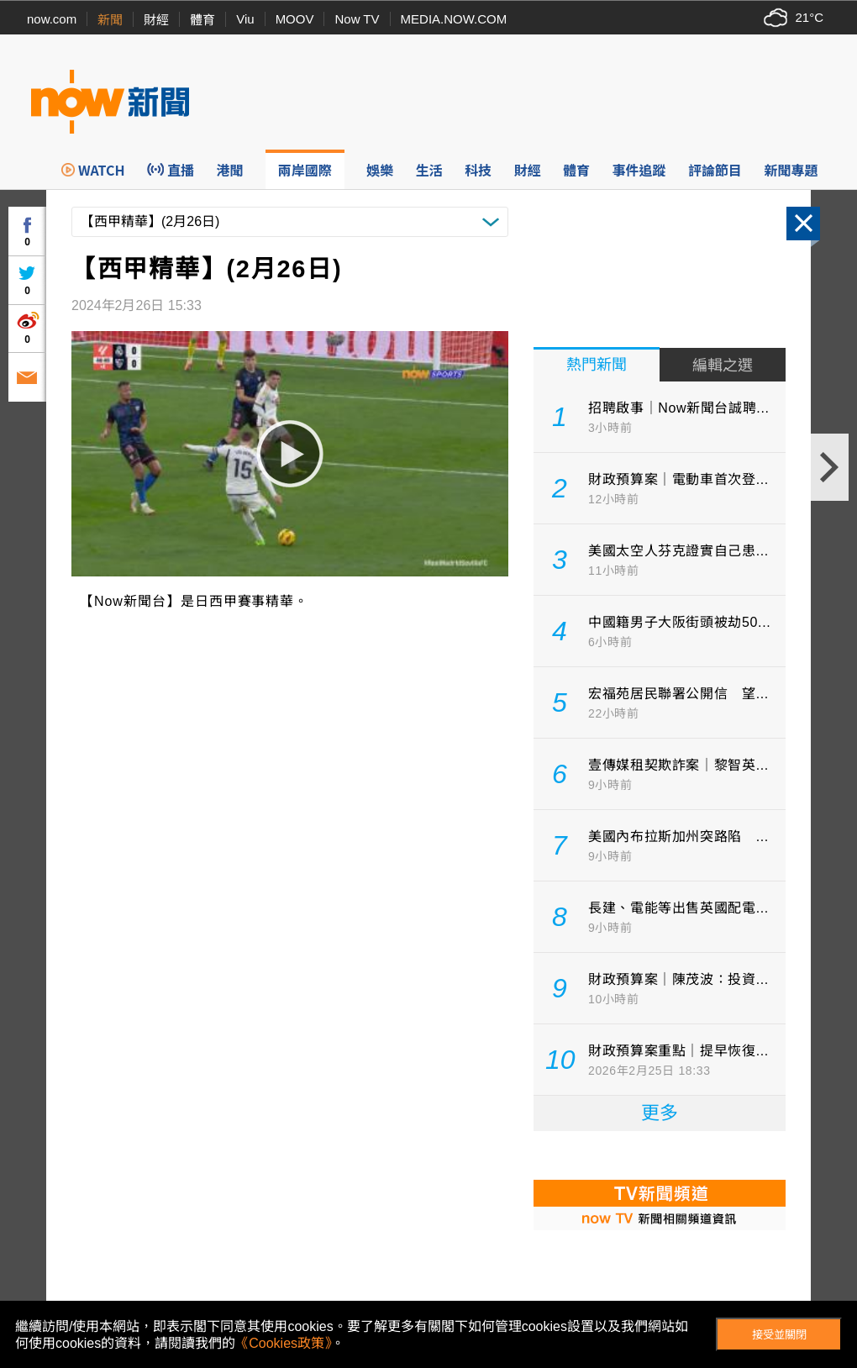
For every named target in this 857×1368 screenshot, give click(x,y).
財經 (156, 20)
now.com (51, 19)
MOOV (295, 19)
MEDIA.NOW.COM (454, 19)
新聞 (110, 20)
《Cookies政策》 (283, 1343)
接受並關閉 (779, 1335)
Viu (245, 19)
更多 (659, 1112)
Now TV (356, 19)
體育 (202, 20)
